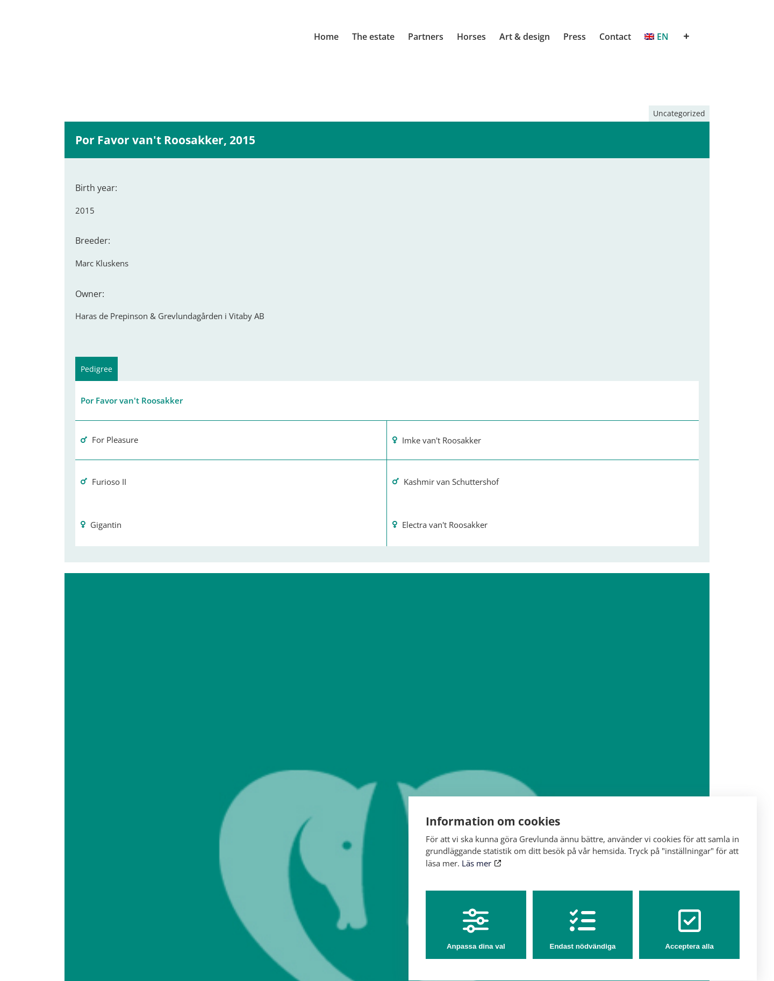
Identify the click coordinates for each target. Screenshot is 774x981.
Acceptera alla (689, 919)
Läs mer (481, 853)
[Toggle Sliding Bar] (686, 36)
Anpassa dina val (476, 919)
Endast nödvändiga (583, 919)
